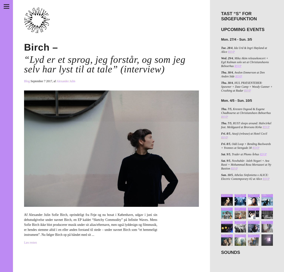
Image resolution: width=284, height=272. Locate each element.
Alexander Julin (65, 81)
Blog (27, 81)
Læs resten (30, 242)
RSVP (231, 51)
